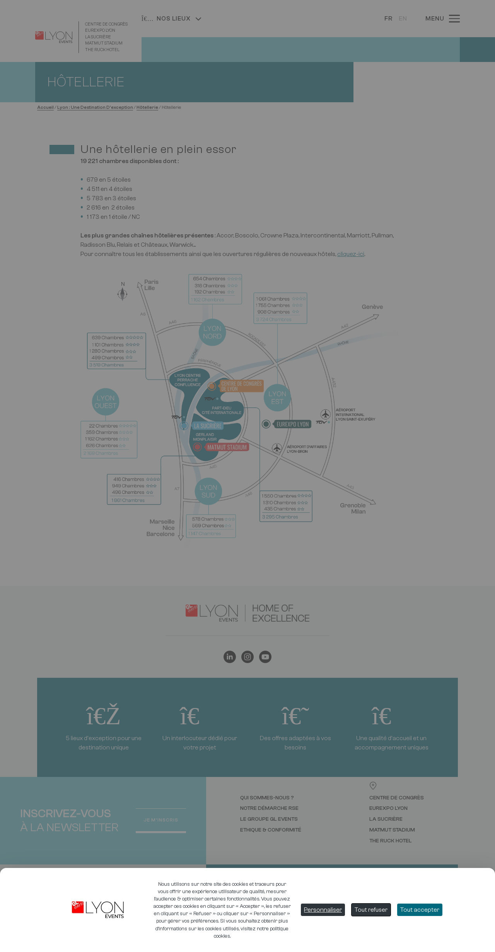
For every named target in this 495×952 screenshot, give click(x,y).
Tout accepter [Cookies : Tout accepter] (419, 909)
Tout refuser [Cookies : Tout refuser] (371, 909)
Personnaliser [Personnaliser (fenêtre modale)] (323, 909)
